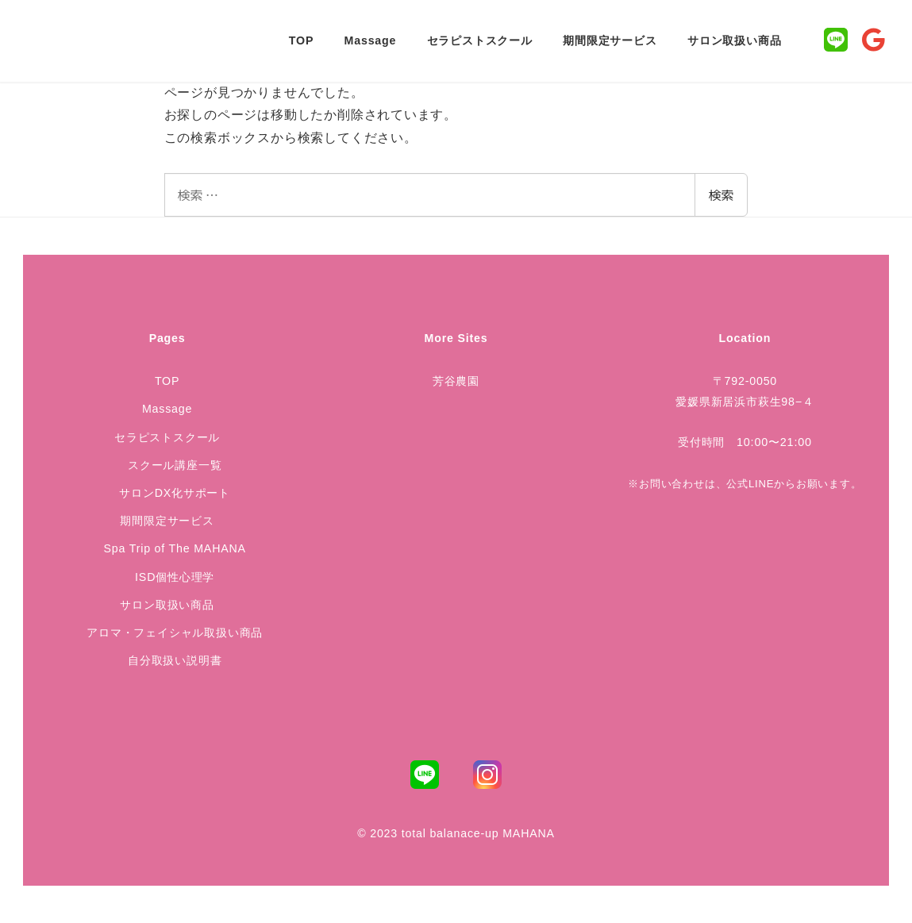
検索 (720, 194)
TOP (167, 381)
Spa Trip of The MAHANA (175, 548)
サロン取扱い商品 (167, 604)
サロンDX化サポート (174, 492)
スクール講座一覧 (174, 465)
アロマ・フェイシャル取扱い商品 (175, 632)
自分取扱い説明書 (174, 660)
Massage (167, 408)
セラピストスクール (167, 437)
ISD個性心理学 (174, 577)
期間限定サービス (167, 520)
